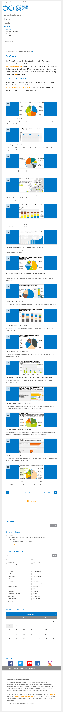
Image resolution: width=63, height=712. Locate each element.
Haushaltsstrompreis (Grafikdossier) (16, 171)
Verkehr (35, 591)
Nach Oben (33, 501)
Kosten (9, 583)
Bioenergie (36, 573)
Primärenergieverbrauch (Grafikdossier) (17, 351)
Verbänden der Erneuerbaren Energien (23, 696)
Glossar (19, 2)
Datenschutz (23, 668)
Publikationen (10, 33)
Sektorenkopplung (12, 586)
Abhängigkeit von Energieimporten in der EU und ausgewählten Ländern (27, 195)
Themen (7, 19)
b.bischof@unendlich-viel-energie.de (19, 87)
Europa (35, 578)
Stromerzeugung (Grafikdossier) (15, 301)
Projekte (7, 23)
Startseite (21, 51)
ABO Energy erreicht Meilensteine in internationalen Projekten (27, 537)
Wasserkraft (11, 596)
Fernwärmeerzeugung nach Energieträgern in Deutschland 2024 (24, 482)
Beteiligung (11, 573)
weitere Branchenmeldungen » (15, 545)
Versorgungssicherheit (14, 593)
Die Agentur (8, 42)
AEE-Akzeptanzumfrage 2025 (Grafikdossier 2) (19, 429)
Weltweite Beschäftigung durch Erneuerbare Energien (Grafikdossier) (26, 273)
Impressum (32, 668)
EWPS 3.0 (10, 581)
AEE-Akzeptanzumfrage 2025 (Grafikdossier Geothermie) (22, 455)
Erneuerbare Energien (12, 15)
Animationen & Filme (12, 38)
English (25, 2)
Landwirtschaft (37, 583)
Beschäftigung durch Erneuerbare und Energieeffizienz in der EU (24, 247)
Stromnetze (11, 591)
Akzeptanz (10, 571)
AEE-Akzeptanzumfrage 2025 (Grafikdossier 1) (19, 403)
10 (49, 492)
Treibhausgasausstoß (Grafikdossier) (16, 119)
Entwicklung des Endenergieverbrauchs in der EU (20, 145)
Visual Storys (10, 36)
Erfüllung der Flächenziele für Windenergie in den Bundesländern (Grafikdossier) (29, 377)
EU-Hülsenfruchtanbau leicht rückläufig (20, 541)
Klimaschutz (36, 581)
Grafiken (8, 29)
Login (6, 2)
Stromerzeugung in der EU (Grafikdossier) (18, 221)
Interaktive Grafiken (12, 31)
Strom (35, 588)
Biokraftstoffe (11, 576)
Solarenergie (36, 586)
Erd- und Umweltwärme (14, 578)
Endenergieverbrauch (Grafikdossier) (16, 325)
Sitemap (16, 668)
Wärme (35, 593)
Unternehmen (52, 694)
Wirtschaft (10, 601)
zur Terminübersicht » (49, 647)
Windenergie (36, 598)
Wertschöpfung (12, 598)
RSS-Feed (9, 668)
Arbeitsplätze (37, 571)
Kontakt (12, 2)
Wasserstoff (36, 596)
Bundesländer (37, 576)
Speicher (10, 588)
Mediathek (8, 27)
